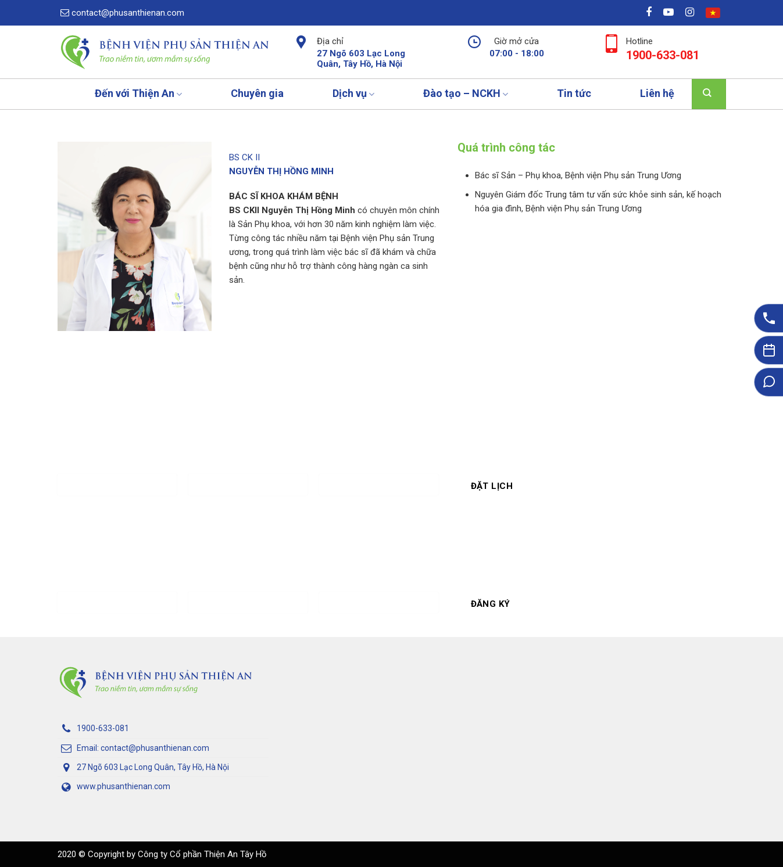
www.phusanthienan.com (114, 787)
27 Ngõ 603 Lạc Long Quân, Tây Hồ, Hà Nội (143, 767)
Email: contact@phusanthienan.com (133, 748)
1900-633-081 (93, 729)
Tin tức (574, 93)
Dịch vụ (353, 93)
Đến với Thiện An (138, 93)
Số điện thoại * (248, 470)
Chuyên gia (257, 93)
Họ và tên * (117, 470)
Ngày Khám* (378, 470)
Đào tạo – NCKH (465, 93)
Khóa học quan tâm (378, 588)
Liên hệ (657, 93)
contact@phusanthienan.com (122, 12)
